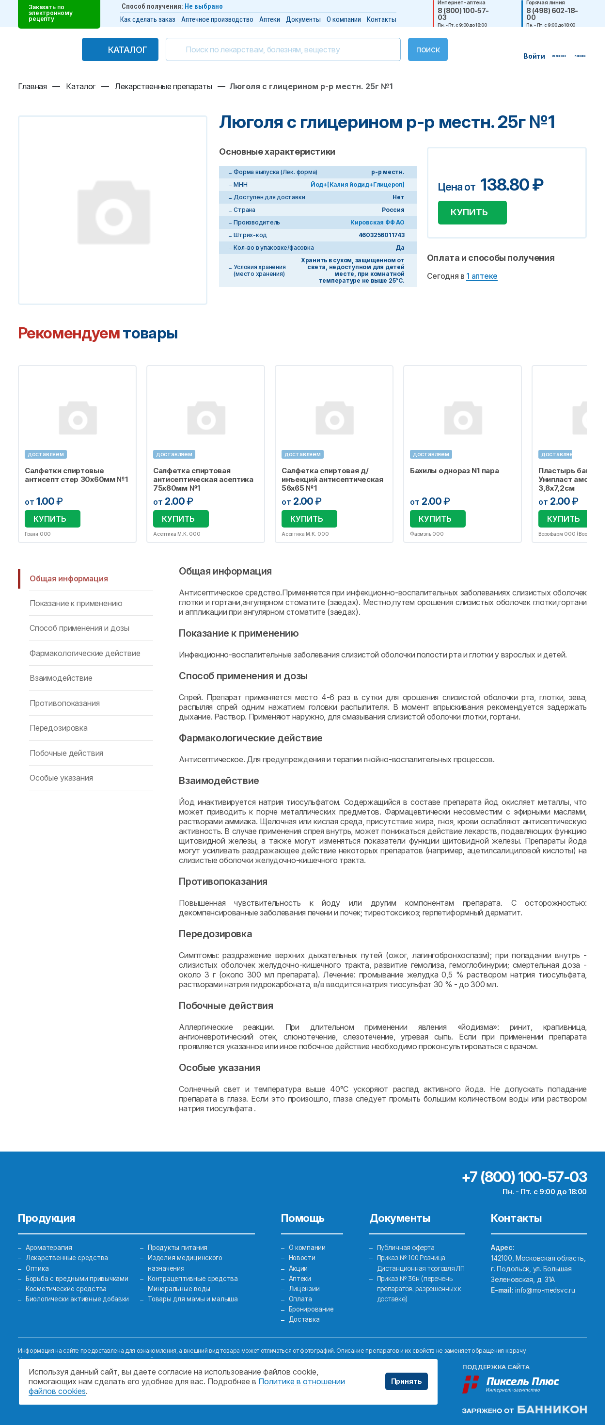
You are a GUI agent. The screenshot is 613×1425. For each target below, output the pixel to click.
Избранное (123, 378)
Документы (303, 19)
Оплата (301, 1297)
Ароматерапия (50, 1244)
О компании (344, 19)
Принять (406, 1381)
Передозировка (59, 728)
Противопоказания (64, 703)
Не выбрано (204, 6)
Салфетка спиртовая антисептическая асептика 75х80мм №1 (203, 479)
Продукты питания (178, 1244)
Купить (473, 214)
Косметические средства (68, 1286)
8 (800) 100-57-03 (463, 14)
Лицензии (304, 1286)
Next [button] (585, 453)
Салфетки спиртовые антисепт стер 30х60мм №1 (76, 475)
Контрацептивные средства (194, 1276)
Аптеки (269, 19)
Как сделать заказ (147, 19)
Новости (303, 1254)
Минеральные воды (180, 1286)
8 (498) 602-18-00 (552, 14)
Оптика (37, 1265)
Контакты (381, 19)
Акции (298, 1265)
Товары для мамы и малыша (193, 1297)
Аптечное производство (217, 19)
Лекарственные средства (68, 1254)
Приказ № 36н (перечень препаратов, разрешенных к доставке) (420, 1297)
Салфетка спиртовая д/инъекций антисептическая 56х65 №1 (332, 479)
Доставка (305, 1318)
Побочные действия (66, 753)
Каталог (107, 50)
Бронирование (313, 1308)
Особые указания (61, 778)
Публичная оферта (407, 1244)
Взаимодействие (61, 678)
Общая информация (69, 578)
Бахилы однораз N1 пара (454, 470)
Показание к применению (76, 603)
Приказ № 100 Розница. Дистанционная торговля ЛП (417, 1265)
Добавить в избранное (447, 168)
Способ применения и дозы (79, 628)
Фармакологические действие (85, 653)
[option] (77, 454)
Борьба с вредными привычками (79, 1276)
